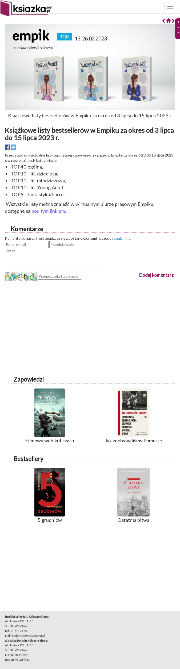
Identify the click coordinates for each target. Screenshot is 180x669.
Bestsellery (28, 458)
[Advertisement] (90, 318)
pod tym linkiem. (48, 211)
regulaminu (121, 238)
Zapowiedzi (29, 379)
